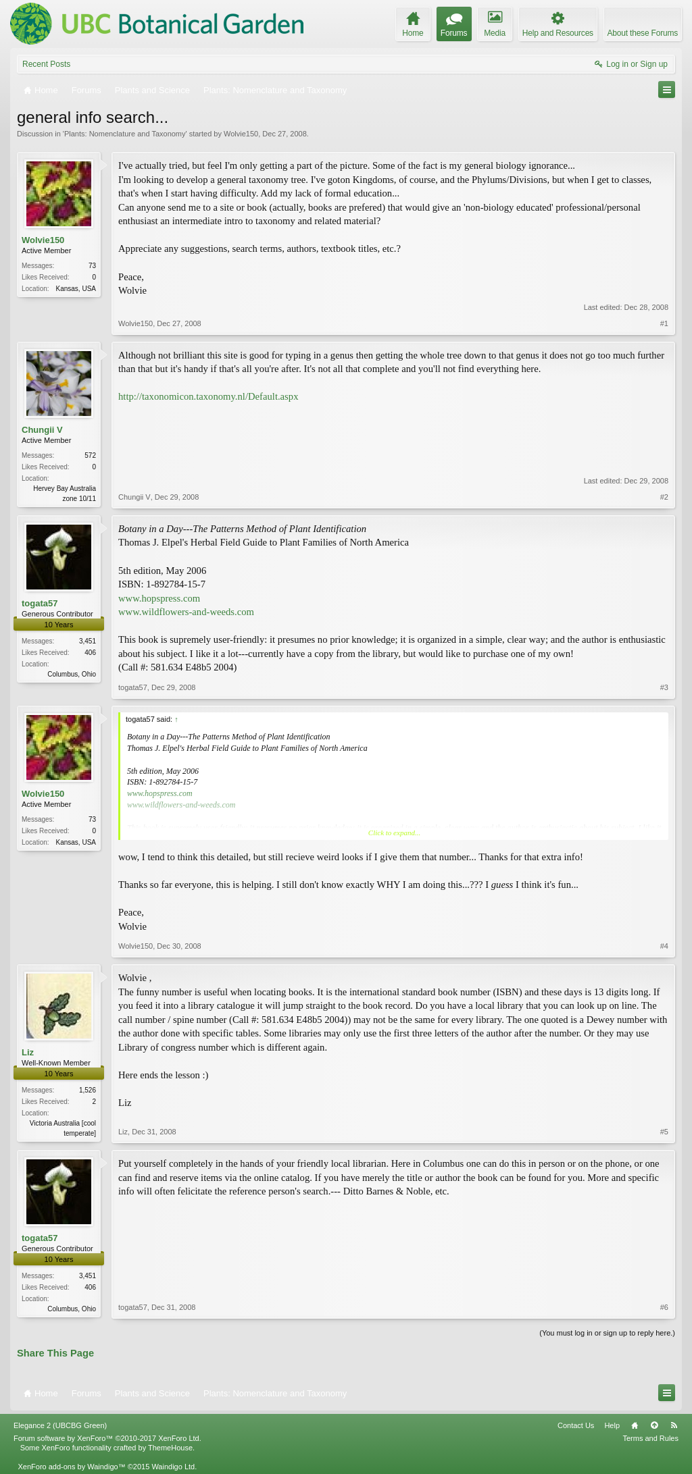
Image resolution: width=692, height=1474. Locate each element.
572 (90, 455)
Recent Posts (46, 64)
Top (654, 1425)
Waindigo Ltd (173, 1467)
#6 (664, 1307)
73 (92, 265)
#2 (664, 497)
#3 (664, 687)
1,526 (87, 1090)
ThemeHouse (170, 1448)
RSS (673, 1425)
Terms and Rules (650, 1438)
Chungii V (42, 430)
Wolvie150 (241, 134)
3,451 (87, 641)
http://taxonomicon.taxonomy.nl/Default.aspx (208, 396)
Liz (28, 1052)
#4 (664, 946)
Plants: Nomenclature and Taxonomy (125, 134)
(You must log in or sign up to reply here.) (607, 1333)
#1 (664, 323)
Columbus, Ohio (71, 674)
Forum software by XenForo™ (107, 1438)
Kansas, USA (76, 288)
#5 (664, 1132)
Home (634, 1425)
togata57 (39, 603)
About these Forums (643, 33)
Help (612, 1425)
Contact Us (576, 1425)
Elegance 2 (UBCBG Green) (60, 1425)
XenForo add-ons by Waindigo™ (71, 1467)
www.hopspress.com (159, 598)
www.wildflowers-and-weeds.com (186, 611)
